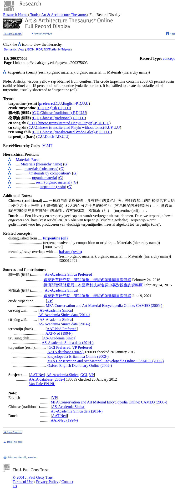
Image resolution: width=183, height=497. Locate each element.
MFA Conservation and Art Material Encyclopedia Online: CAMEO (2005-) (104, 305)
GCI (84, 375)
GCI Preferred (59, 347)
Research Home (15, 15)
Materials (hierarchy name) (41, 164)
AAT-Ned (37, 375)
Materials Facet (28, 160)
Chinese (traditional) (56, 118)
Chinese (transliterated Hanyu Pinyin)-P (66, 123)
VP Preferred (82, 347)
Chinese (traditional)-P (57, 113)
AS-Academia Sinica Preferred (68, 274)
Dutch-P (51, 136)
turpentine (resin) (53, 187)
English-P (70, 103)
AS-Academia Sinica (61, 290)
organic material (44, 178)
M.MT (47, 146)
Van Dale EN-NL (42, 384)
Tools (34, 15)
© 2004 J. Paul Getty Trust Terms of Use (33, 479)
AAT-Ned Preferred (61, 329)
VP (49, 301)
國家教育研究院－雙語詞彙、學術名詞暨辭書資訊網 (87, 280)
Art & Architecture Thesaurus (64, 15)
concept (169, 58)
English (51, 108)
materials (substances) (41, 169)
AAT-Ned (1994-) (59, 333)
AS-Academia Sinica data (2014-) (64, 315)
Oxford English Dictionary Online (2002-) (79, 365)
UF (60, 108)
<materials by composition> (49, 173)
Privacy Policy (47, 482)
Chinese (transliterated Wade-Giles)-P (69, 132)
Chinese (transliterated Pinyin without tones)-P (71, 127)
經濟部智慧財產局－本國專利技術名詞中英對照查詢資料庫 (93, 285)
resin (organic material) (54, 182)
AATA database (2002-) (66, 352)
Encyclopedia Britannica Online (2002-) (78, 356)
